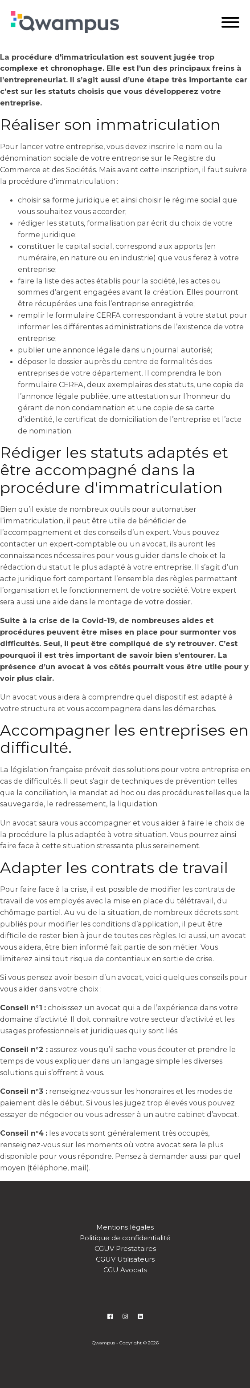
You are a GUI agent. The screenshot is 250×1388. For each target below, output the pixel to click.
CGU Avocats (125, 1270)
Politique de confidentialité (125, 1238)
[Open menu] (230, 22)
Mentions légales (125, 1227)
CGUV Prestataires (125, 1248)
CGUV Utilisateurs (125, 1259)
